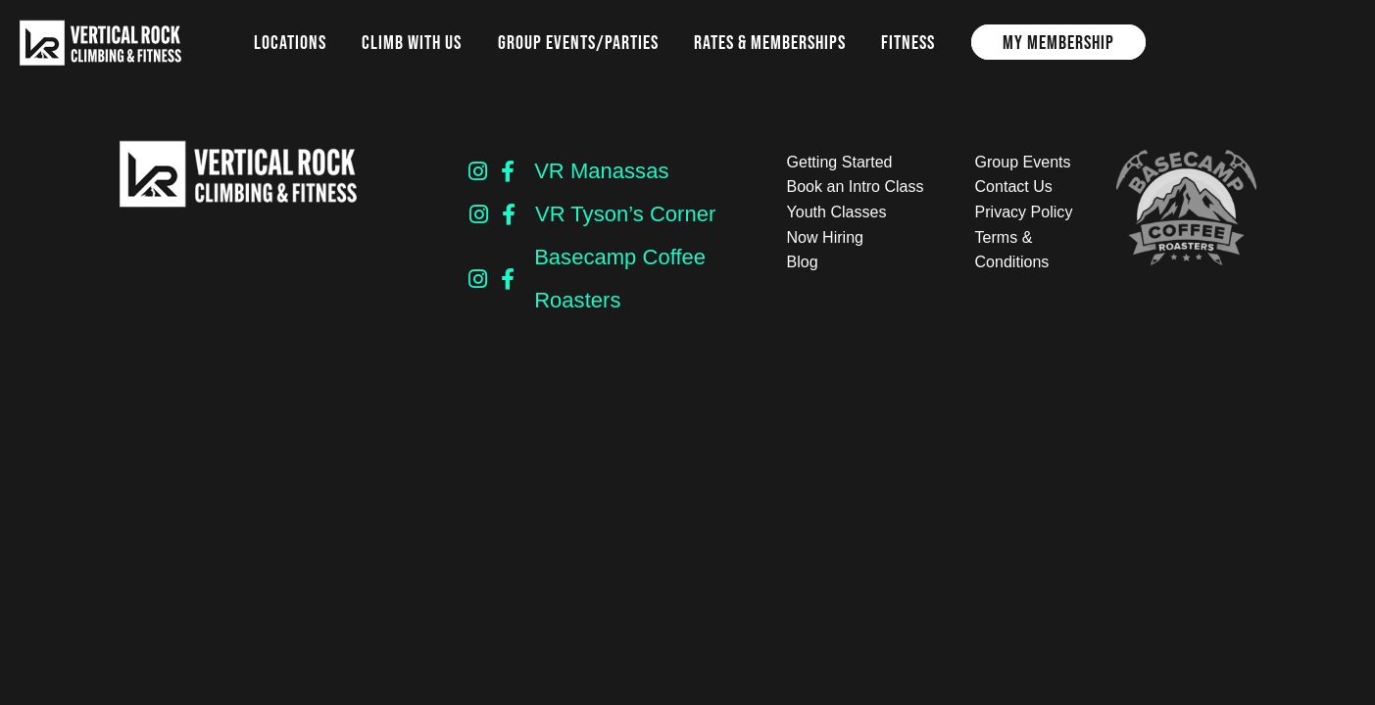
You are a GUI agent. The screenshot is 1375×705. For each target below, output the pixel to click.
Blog (802, 262)
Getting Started (840, 162)
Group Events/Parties (578, 42)
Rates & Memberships (770, 42)
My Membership (1058, 42)
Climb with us (412, 42)
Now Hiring (825, 237)
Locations (290, 42)
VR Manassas (601, 171)
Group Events (1023, 162)
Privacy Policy (1024, 212)
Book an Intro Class (855, 186)
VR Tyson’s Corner (625, 214)
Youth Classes (837, 212)
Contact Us (1014, 186)
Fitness (908, 42)
